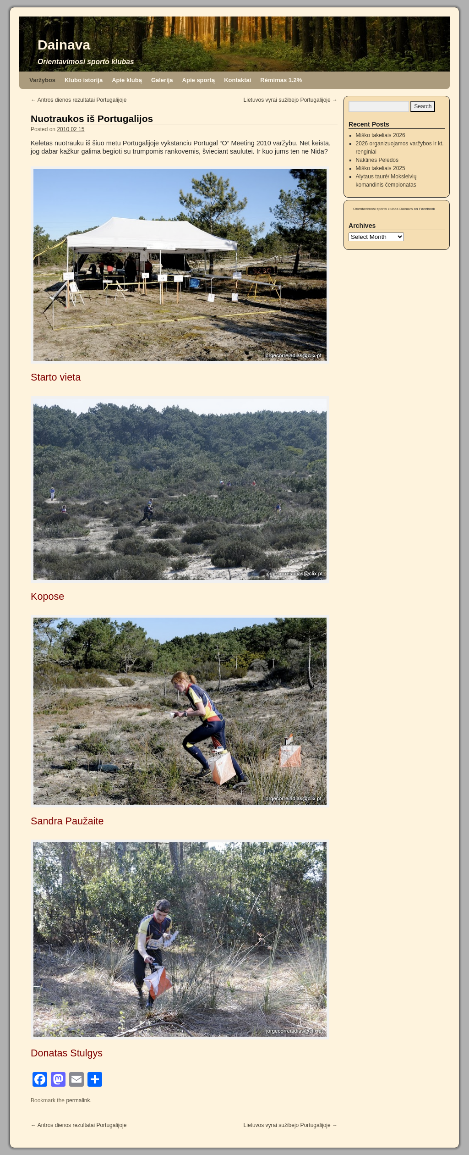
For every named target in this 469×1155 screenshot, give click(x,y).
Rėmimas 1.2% (281, 80)
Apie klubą (127, 80)
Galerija (162, 80)
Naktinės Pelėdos (377, 160)
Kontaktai (237, 80)
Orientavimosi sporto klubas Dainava (383, 209)
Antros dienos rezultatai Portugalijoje (78, 100)
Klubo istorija (84, 80)
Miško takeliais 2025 (380, 168)
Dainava (64, 44)
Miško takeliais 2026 (380, 135)
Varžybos (42, 80)
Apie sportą (198, 80)
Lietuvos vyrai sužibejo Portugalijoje (291, 100)
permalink (78, 1100)
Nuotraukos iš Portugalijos (92, 118)
